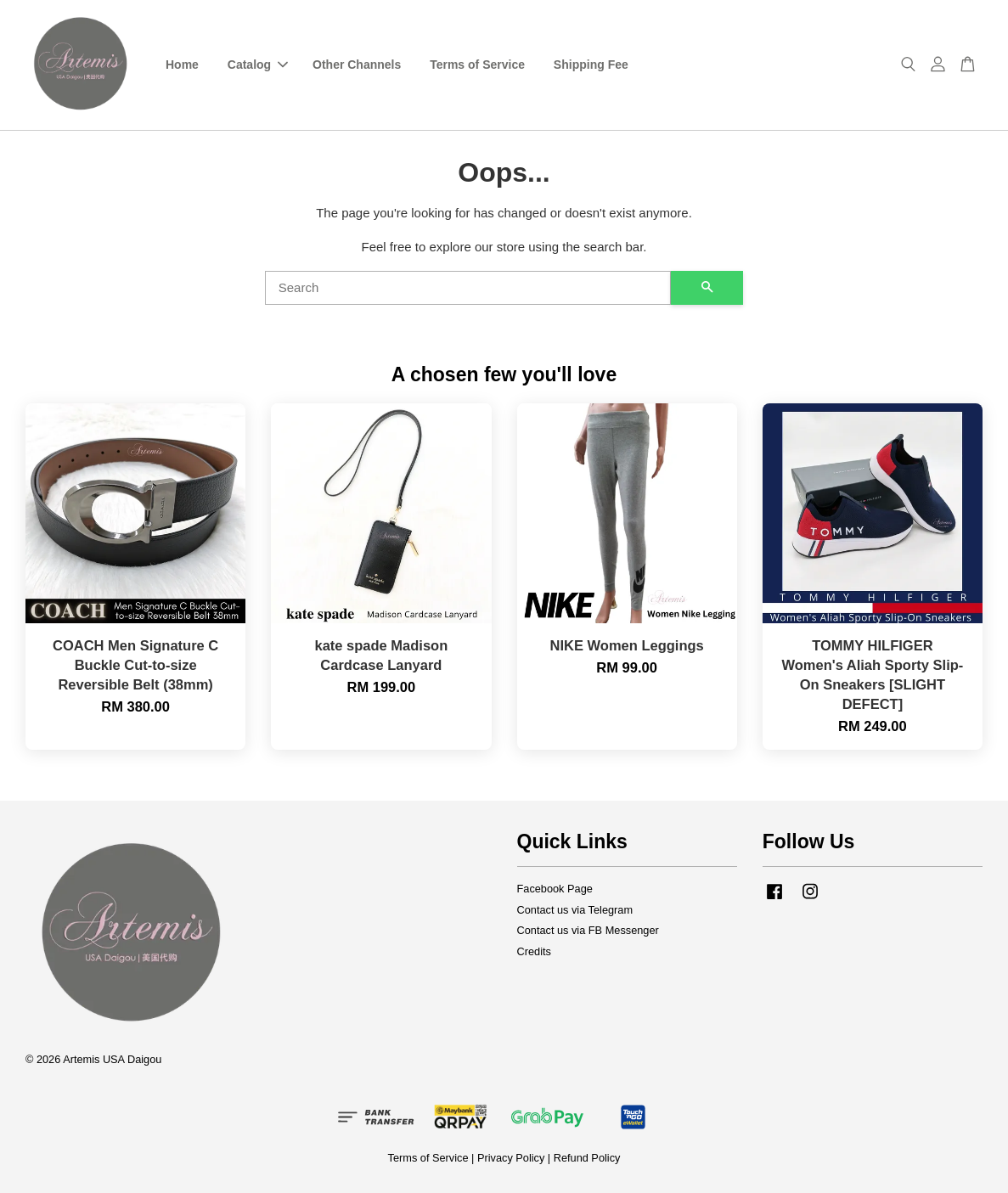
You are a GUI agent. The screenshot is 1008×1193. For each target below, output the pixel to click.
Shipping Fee (591, 64)
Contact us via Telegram (575, 909)
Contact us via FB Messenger (588, 930)
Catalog (258, 64)
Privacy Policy (510, 1157)
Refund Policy (587, 1157)
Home (182, 64)
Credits (534, 951)
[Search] (468, 288)
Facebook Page (555, 888)
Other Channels (357, 64)
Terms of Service (477, 64)
